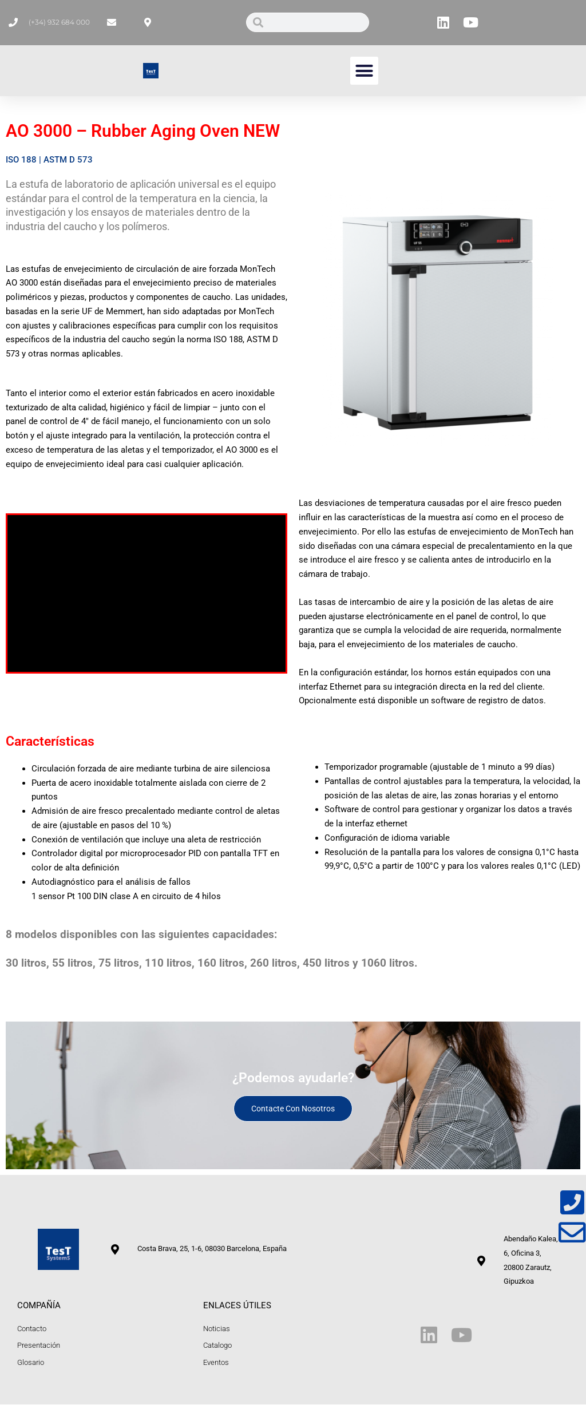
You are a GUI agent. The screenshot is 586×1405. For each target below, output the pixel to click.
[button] (364, 71)
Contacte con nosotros (293, 1108)
